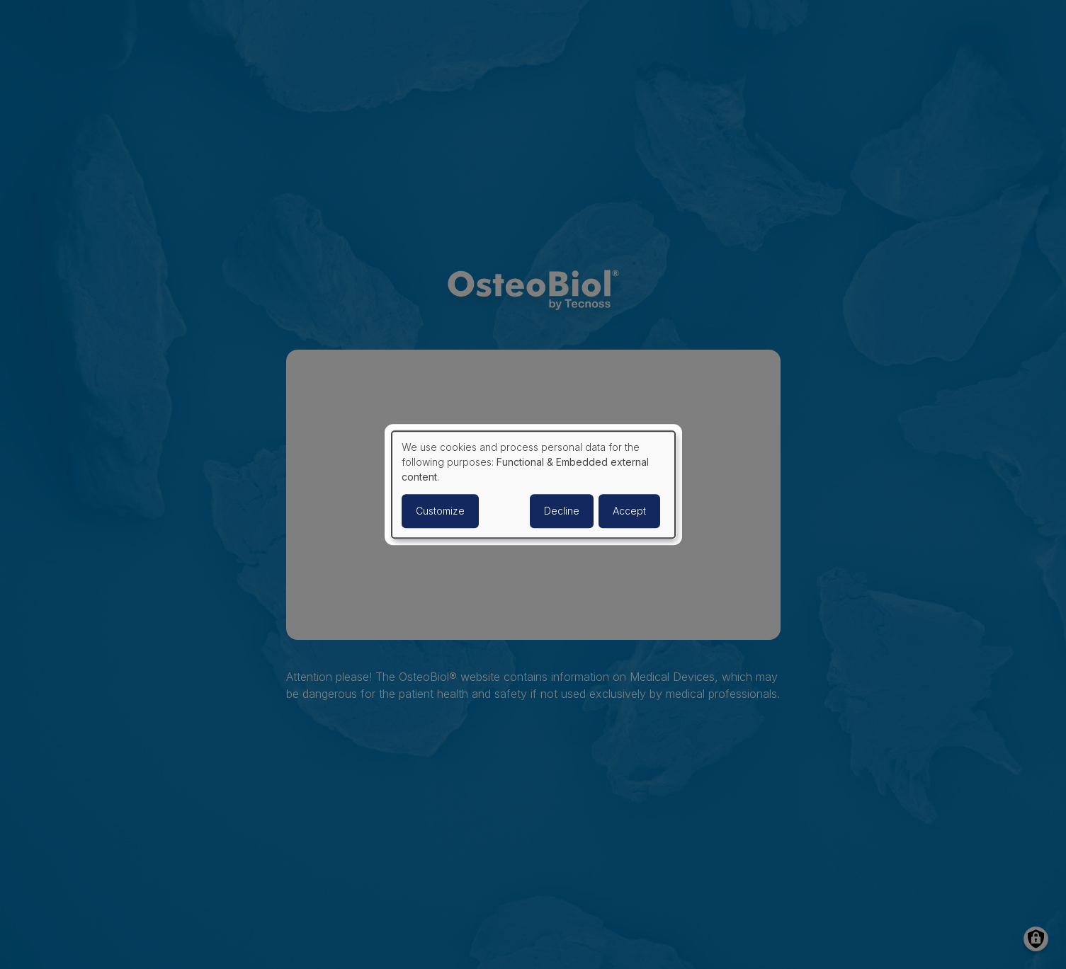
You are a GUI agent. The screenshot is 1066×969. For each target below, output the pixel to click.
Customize (440, 511)
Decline (561, 511)
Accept (629, 511)
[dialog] (533, 485)
